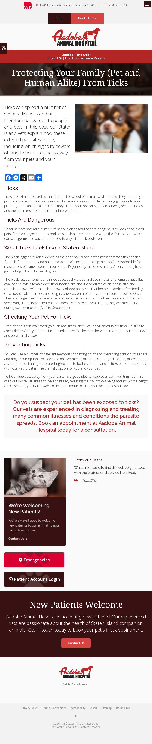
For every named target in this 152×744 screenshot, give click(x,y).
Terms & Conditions (54, 708)
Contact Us (76, 643)
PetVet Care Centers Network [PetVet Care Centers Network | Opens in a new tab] (82, 727)
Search (94, 708)
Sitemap (107, 708)
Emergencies (34, 560)
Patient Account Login (34, 579)
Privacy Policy (30, 708)
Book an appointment (64, 423)
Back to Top (123, 708)
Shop (59, 18)
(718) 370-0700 (118, 5)
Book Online (87, 18)
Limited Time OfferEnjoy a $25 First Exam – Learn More (74, 56)
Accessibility (78, 708)
